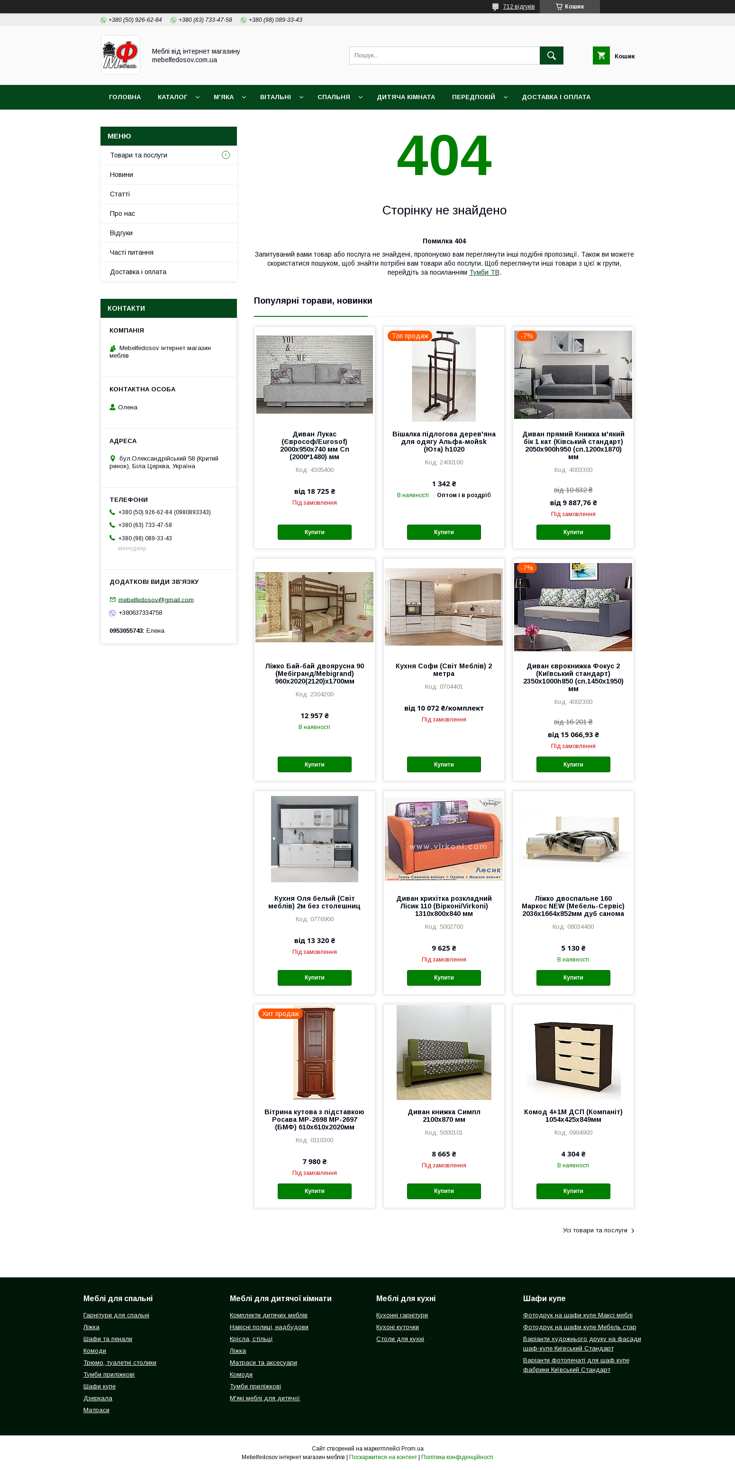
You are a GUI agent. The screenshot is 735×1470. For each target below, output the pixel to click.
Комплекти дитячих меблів (269, 1315)
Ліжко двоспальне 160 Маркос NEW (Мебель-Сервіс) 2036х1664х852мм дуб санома (573, 906)
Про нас (122, 213)
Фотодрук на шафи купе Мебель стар (579, 1327)
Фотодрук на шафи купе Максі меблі (578, 1315)
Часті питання (132, 252)
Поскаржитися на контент (383, 1457)
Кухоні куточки (397, 1327)
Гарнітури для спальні (116, 1315)
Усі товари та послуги (595, 1230)
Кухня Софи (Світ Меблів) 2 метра (444, 669)
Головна (125, 97)
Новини (121, 174)
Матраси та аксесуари (263, 1362)
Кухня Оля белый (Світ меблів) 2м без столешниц (314, 902)
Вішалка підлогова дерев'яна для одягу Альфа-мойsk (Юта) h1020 (444, 441)
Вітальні (275, 97)
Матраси (96, 1410)
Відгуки (121, 233)
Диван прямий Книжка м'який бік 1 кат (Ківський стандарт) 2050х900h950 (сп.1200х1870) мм (573, 445)
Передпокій (473, 97)
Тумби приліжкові (109, 1374)
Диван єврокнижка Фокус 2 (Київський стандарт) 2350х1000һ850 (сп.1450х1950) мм (573, 677)
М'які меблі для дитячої (265, 1398)
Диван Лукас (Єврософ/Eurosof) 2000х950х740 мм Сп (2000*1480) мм (314, 445)
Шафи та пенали (107, 1338)
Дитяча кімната (406, 97)
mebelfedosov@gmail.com (156, 599)
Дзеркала (97, 1398)
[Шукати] (551, 55)
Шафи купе (99, 1386)
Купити (315, 532)
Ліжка (91, 1327)
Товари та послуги (138, 155)
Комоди (94, 1350)
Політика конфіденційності (457, 1457)
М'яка (224, 97)
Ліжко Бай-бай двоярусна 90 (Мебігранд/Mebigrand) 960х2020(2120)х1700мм (314, 673)
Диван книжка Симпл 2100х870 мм (444, 1115)
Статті (120, 194)
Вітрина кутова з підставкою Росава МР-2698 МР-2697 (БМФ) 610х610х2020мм (314, 1119)
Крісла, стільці (251, 1338)
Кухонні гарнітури (402, 1315)
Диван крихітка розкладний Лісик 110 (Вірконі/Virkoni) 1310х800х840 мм (444, 906)
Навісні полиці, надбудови (269, 1327)
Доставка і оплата (556, 97)
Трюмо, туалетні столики (119, 1362)
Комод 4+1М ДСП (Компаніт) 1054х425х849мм (573, 1115)
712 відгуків (519, 6)
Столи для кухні (400, 1338)
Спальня (334, 97)
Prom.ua (412, 1448)
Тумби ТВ (484, 272)
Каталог (172, 97)
